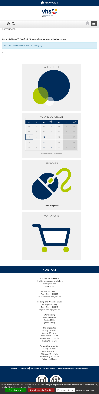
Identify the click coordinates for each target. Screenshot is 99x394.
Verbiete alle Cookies (41, 390)
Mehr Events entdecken (51, 153)
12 (36, 137)
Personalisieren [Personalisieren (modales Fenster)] (65, 390)
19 (36, 142)
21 (51, 142)
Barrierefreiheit (49, 368)
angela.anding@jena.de (49, 309)
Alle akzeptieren (15, 390)
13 (44, 137)
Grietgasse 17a (49, 283)
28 (51, 148)
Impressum (24, 368)
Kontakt (14, 368)
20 (44, 142)
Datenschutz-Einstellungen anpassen (73, 368)
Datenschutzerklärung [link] (85, 390)
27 (44, 148)
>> (76, 121)
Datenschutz (36, 368)
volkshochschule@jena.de (49, 296)
